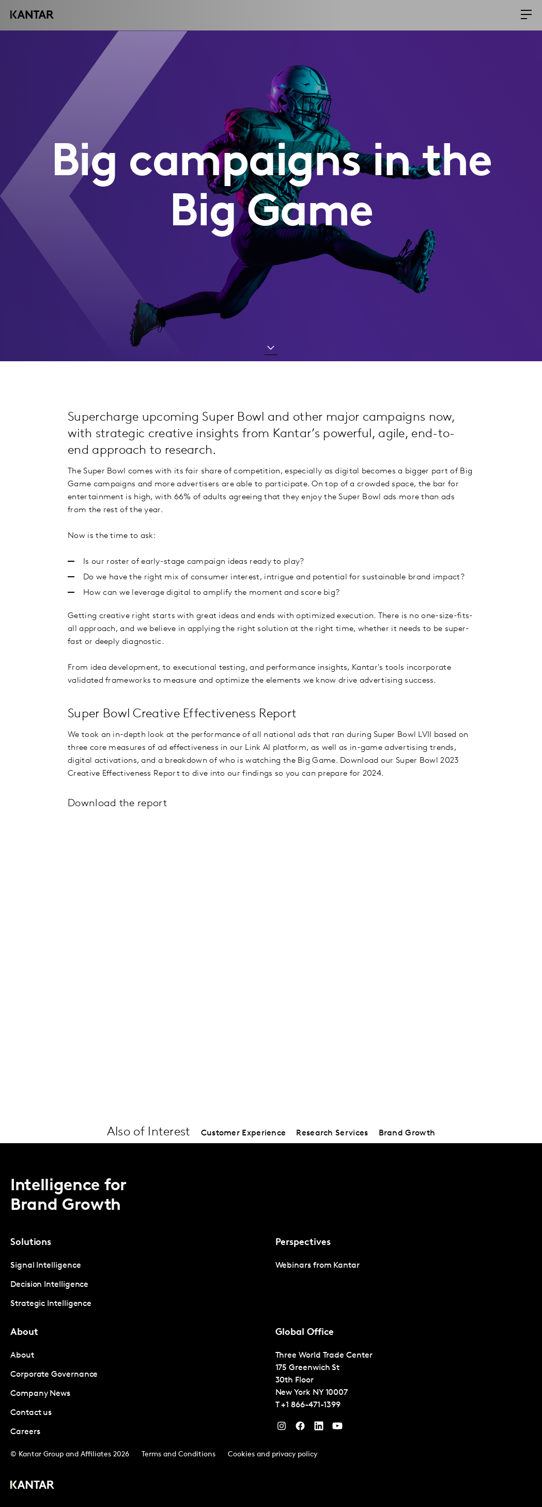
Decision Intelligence (49, 1285)
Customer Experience (243, 1133)
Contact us (31, 1413)
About (22, 1355)
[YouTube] (319, 1428)
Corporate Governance (54, 1375)
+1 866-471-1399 (310, 1405)
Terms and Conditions (178, 1454)
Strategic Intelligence (50, 1304)
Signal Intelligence (45, 1266)
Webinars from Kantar (317, 1266)
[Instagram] (281, 1428)
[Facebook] (300, 1428)
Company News (40, 1394)
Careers (25, 1432)
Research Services (332, 1133)
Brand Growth (407, 1133)
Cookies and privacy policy (272, 1454)
